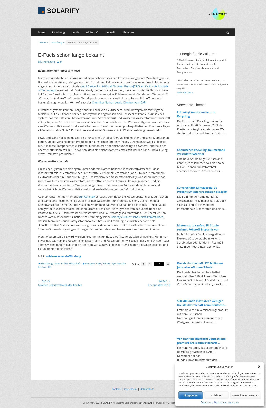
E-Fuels (106, 263)
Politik (64, 263)
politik (75, 32)
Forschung (57, 42)
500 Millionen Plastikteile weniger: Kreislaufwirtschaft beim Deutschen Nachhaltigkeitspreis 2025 (201, 303)
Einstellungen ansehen (245, 395)
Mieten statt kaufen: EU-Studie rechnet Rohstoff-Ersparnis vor (198, 227)
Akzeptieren (191, 395)
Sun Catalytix (87, 196)
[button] (259, 366)
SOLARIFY (63, 10)
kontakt (116, 389)
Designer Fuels (93, 263)
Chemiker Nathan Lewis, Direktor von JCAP (119, 102)
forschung (58, 32)
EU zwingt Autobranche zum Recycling (196, 114)
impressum (130, 389)
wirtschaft (92, 32)
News (57, 263)
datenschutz (147, 389)
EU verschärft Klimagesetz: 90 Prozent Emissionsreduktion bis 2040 (202, 190)
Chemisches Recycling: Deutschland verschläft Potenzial (201, 152)
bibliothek (128, 32)
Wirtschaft (75, 263)
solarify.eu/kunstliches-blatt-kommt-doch (137, 217)
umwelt (110, 32)
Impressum (233, 402)
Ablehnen (216, 395)
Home (44, 42)
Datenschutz (207, 402)
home (41, 32)
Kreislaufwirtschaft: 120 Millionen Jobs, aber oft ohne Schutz (200, 265)
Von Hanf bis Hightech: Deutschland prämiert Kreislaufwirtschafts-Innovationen (201, 341)
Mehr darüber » (185, 92)
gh (61, 61)
